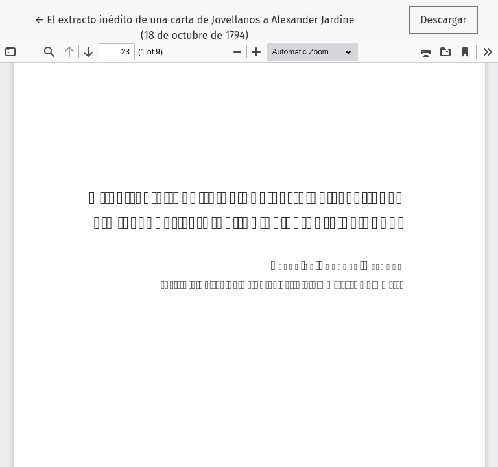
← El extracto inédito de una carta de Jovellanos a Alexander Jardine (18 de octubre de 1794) (195, 27)
